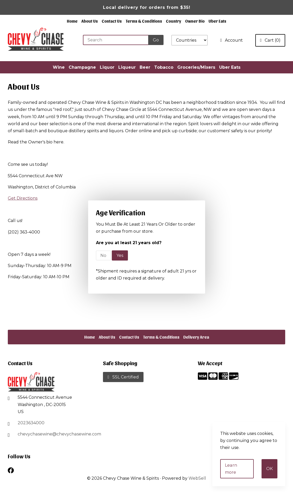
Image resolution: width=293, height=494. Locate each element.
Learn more (237, 472)
